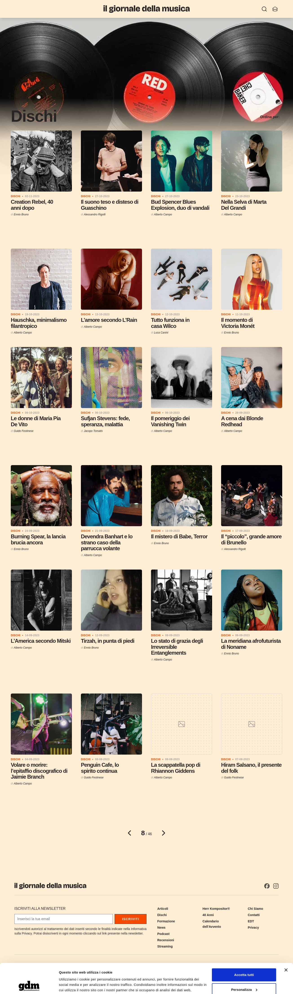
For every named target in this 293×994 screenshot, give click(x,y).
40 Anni (208, 915)
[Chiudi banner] (286, 941)
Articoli (162, 908)
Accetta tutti (244, 947)
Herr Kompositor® (216, 908)
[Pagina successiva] (163, 832)
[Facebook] (267, 886)
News (161, 927)
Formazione (166, 921)
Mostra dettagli (71, 985)
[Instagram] (276, 886)
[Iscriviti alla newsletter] (275, 9)
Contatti (254, 915)
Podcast (163, 934)
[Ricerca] (264, 9)
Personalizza (244, 961)
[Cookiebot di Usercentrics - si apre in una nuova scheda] (29, 985)
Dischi (162, 915)
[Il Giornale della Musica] (146, 9)
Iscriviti (130, 919)
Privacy (253, 927)
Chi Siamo (255, 908)
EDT (251, 921)
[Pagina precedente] (129, 832)
